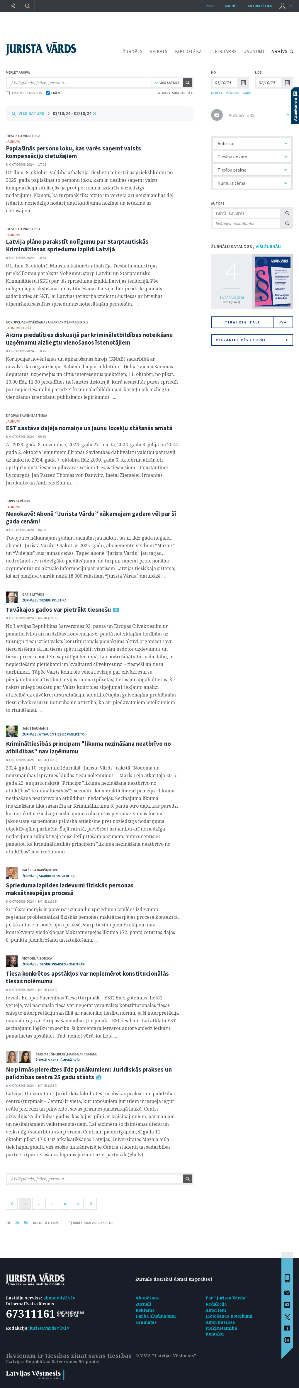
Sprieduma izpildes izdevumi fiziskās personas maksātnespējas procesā (70, 889)
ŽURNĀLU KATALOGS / (246, 246)
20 (17, 1222)
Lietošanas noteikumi (229, 1316)
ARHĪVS (279, 51)
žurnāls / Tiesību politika (44, 600)
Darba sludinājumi (155, 1316)
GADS (247, 93)
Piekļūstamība (221, 1328)
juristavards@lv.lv (49, 1328)
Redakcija (216, 1304)
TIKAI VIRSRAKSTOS (24, 93)
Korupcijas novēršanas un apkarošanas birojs (47, 322)
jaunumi (13, 141)
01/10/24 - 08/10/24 (72, 113)
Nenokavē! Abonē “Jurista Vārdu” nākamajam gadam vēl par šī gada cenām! (91, 517)
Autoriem (215, 1310)
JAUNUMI (254, 51)
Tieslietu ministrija (23, 135)
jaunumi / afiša (18, 328)
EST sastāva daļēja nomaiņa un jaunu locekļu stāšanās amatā (89, 428)
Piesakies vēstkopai (252, 340)
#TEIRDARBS (223, 51)
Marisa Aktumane (82, 1054)
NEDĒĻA (217, 93)
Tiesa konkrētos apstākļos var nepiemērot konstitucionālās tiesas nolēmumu (87, 977)
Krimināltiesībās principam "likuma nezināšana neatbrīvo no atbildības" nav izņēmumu (88, 747)
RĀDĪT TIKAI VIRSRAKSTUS (90, 1223)
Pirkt (210, 6)
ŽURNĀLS (133, 51)
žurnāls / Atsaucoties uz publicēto (53, 734)
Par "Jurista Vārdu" (226, 1298)
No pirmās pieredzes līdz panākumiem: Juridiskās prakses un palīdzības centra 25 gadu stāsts (89, 1073)
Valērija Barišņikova (40, 870)
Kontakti (214, 1334)
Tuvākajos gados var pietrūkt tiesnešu (58, 610)
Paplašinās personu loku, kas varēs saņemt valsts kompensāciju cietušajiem (73, 152)
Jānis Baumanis (35, 728)
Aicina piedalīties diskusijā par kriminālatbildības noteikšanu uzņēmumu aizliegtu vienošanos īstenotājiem (89, 338)
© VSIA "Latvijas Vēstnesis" (165, 1355)
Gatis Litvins (33, 594)
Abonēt (231, 6)
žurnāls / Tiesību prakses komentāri (53, 964)
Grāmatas (146, 1322)
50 (26, 1222)
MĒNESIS (232, 93)
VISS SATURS (31, 113)
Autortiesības (220, 1322)
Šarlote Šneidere (51, 1054)
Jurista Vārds (18, 501)
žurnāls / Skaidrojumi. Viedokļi (48, 876)
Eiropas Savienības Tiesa (26, 415)
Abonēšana (147, 1298)
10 (8, 1222)
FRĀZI (53, 93)
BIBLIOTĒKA (188, 51)
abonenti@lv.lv (59, 1298)
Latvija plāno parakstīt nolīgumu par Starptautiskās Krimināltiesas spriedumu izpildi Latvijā (77, 245)
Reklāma (145, 1310)
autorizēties (260, 6)
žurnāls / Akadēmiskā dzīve (58, 1060)
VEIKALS (159, 51)
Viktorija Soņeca (37, 958)
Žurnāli (143, 1304)
